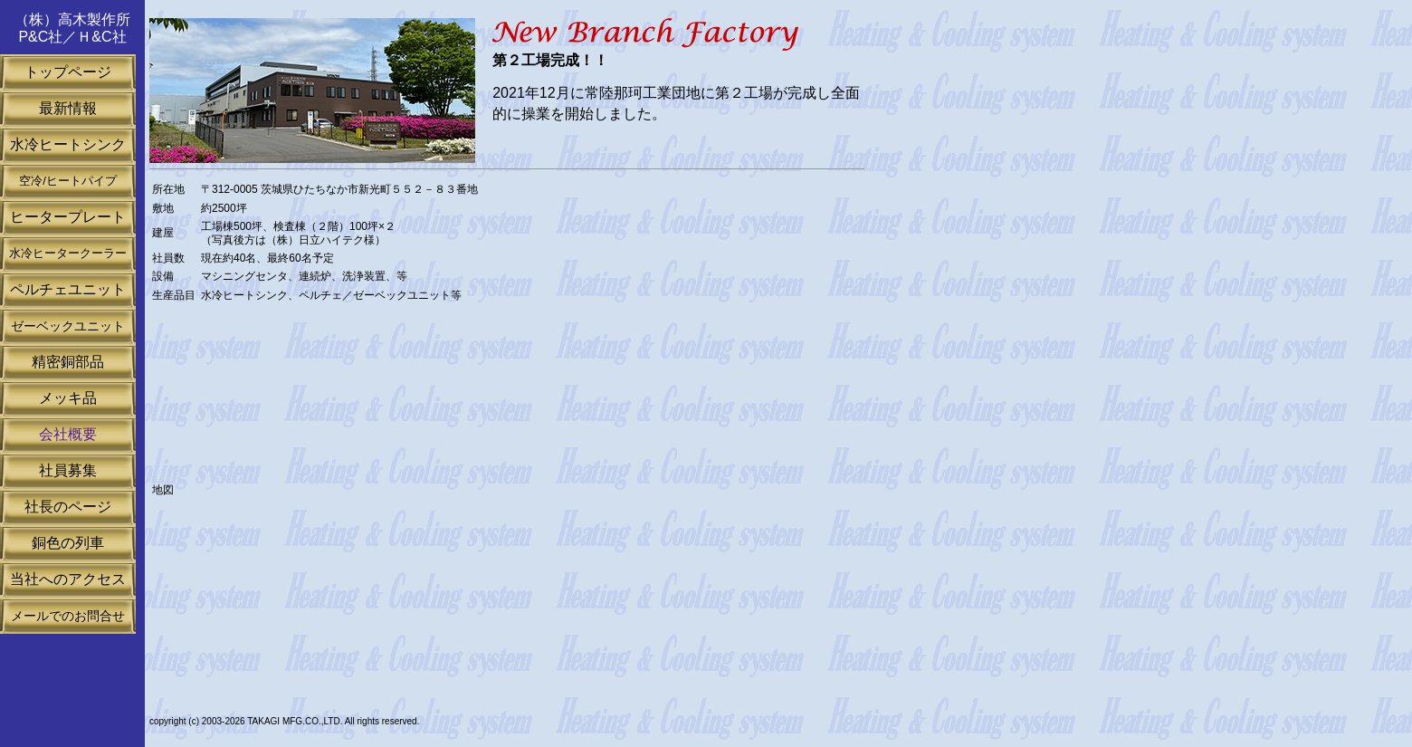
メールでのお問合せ (68, 615)
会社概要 (68, 434)
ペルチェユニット (68, 289)
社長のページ (67, 506)
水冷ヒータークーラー (68, 253)
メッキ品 (68, 398)
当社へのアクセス (68, 579)
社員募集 (68, 470)
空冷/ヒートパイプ (68, 180)
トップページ (67, 72)
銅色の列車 (68, 543)
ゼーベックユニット (68, 326)
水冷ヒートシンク (68, 144)
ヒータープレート (68, 217)
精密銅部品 (68, 361)
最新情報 (68, 108)
